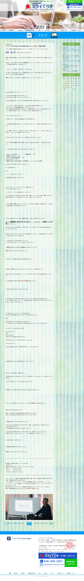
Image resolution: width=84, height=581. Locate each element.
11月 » (74, 89)
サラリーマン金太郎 (12, 154)
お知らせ (47, 30)
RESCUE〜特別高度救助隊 (13, 157)
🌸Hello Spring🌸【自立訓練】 (70, 71)
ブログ (54, 30)
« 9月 (64, 89)
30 (68, 87)
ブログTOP (29, 523)
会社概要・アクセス (76, 30)
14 (63, 83)
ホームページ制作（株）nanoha (42, 576)
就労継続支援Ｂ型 (30, 30)
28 (63, 87)
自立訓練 (20, 30)
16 (68, 83)
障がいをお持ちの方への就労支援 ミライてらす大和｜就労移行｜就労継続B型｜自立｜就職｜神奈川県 (39, 5)
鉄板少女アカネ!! (11, 156)
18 (73, 83)
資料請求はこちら (74, 2)
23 (68, 85)
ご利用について (63, 30)
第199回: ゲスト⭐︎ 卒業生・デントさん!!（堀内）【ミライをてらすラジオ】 (71, 50)
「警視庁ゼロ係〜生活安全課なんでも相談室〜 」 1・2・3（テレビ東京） (24, 161)
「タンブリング (9, 159)
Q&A (39, 30)
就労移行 (11, 30)
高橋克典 (27, 154)
